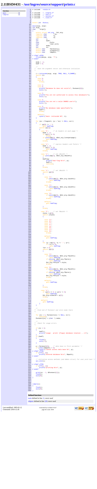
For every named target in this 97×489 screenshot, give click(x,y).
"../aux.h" (47, 16)
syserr (41, 138)
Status (45, 25)
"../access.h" (48, 18)
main (4, 13)
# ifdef (35, 65)
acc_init (39, 432)
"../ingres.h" (48, 14)
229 (46, 478)
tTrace (38, 67)
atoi (48, 163)
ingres (35, 4)
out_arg (51, 37)
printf (41, 104)
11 (43, 475)
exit (41, 106)
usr (27, 4)
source (45, 4)
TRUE (60, 87)
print (38, 445)
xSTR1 (41, 65)
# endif (35, 69)
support (57, 4)
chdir (41, 416)
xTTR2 (41, 420)
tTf (40, 422)
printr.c (69, 4)
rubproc (6, 15)
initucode (43, 87)
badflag (50, 150)
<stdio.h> (46, 10)
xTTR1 (41, 435)
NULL (65, 87)
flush (41, 406)
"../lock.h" (47, 20)
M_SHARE (71, 87)
